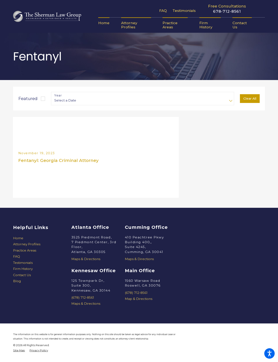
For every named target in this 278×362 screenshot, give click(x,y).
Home (18, 238)
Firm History (23, 269)
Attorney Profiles (26, 244)
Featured (27, 98)
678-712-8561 (227, 11)
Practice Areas (24, 250)
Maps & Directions (85, 259)
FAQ (163, 10)
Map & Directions (138, 299)
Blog (17, 281)
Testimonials (184, 10)
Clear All (249, 98)
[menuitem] (106, 23)
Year (58, 95)
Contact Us (22, 275)
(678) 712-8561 (82, 297)
